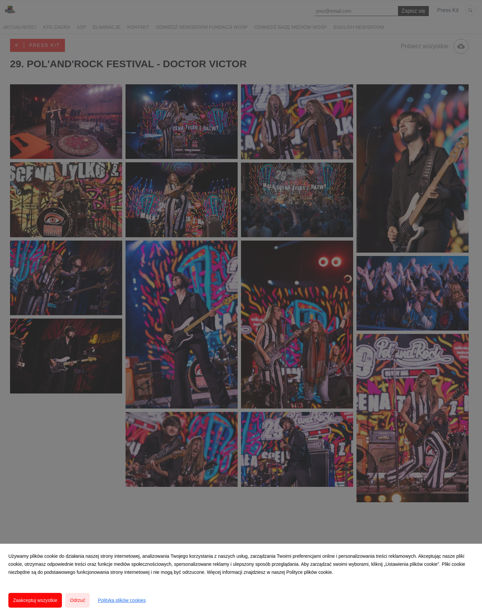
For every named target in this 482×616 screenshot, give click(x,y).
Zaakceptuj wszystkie (35, 600)
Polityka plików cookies (122, 600)
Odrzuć (77, 600)
